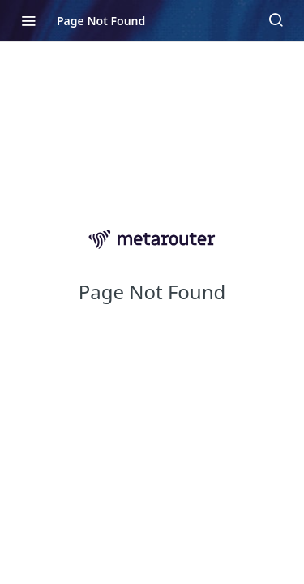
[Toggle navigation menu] (28, 20)
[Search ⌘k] (275, 20)
